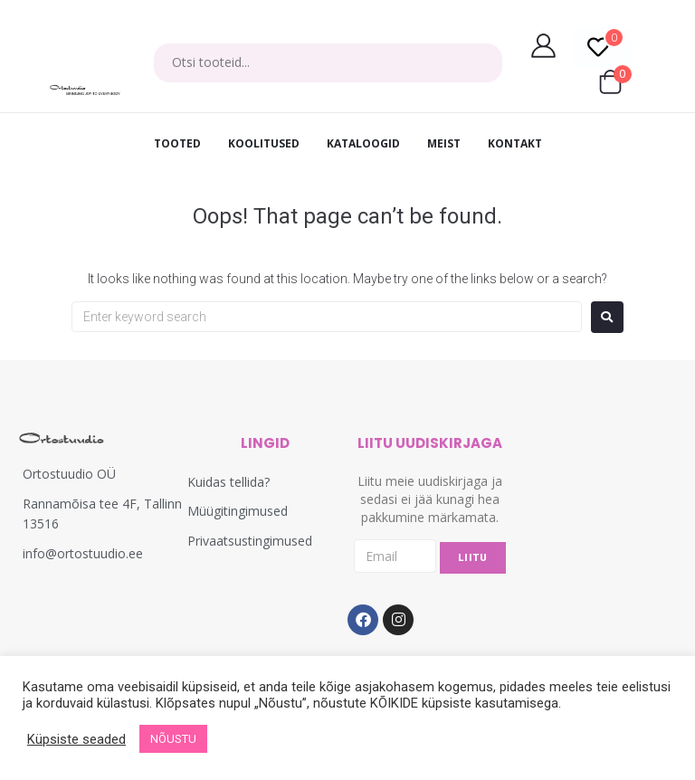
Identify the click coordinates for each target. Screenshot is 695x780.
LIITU (473, 558)
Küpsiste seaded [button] (76, 739)
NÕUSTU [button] (173, 739)
